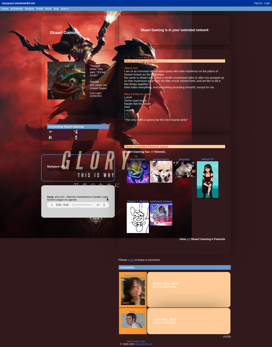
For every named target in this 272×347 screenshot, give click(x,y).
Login (267, 3)
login (131, 259)
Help (136, 341)
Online (39, 8)
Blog (56, 8)
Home (5, 8)
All (16, 8)
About (130, 341)
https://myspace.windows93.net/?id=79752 (74, 169)
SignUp (258, 3)
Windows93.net (143, 344)
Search (64, 8)
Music (48, 8)
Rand (29, 8)
